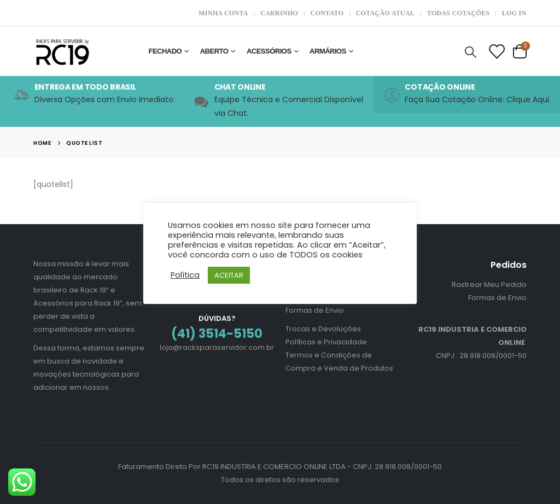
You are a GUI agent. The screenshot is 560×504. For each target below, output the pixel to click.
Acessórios (269, 51)
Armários (328, 51)
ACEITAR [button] (228, 275)
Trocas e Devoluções (323, 329)
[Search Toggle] (470, 51)
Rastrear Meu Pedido (489, 284)
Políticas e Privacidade (326, 342)
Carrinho (279, 13)
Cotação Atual (385, 13)
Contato (326, 13)
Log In (514, 13)
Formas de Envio (314, 310)
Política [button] (185, 275)
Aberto (214, 51)
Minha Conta (223, 13)
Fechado (165, 51)
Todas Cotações (458, 13)
